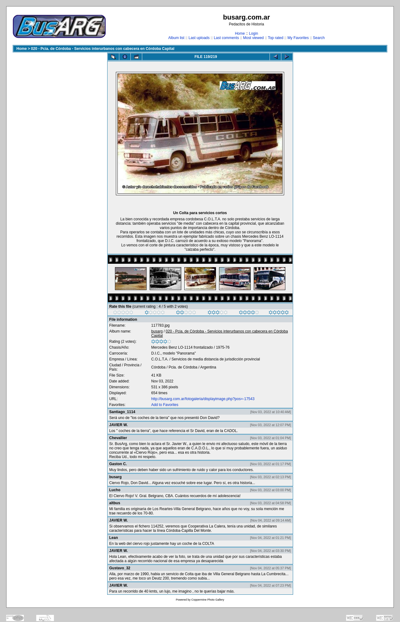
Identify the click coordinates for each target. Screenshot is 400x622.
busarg (157, 331)
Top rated (275, 38)
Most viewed (253, 38)
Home (240, 33)
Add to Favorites (164, 405)
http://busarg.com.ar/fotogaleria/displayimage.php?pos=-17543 (202, 399)
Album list (176, 38)
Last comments (226, 38)
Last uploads (198, 38)
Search (319, 38)
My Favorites (298, 38)
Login (253, 33)
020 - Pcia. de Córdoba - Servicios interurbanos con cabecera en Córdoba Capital (102, 48)
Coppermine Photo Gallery (207, 599)
